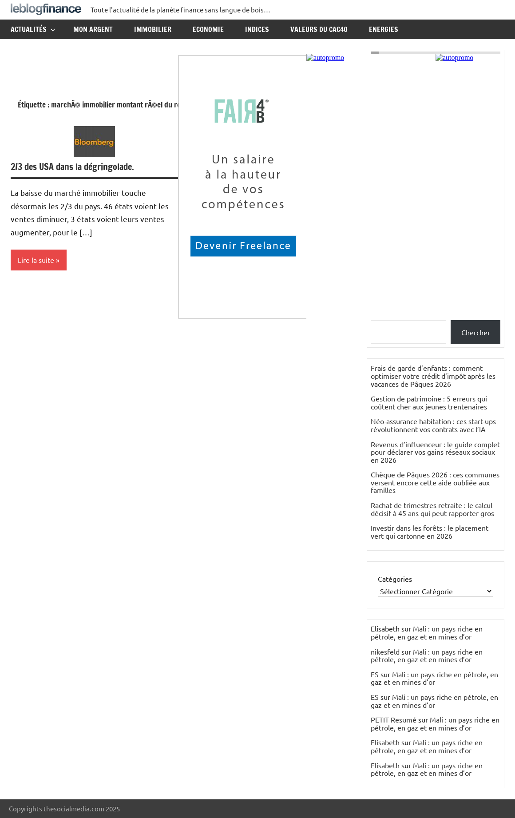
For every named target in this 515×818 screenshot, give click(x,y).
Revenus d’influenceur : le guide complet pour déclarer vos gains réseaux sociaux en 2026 (435, 452)
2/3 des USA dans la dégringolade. (72, 166)
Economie (208, 29)
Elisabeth (385, 742)
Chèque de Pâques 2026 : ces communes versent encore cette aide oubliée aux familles (435, 482)
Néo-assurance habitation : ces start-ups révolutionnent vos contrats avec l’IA (433, 425)
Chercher (475, 332)
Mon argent (93, 29)
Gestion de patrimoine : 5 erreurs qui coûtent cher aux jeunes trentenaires (429, 402)
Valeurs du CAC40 (319, 29)
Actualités (33, 29)
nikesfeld (385, 651)
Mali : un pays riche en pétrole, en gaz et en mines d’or (427, 632)
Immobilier (152, 29)
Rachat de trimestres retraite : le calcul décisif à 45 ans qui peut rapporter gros (432, 508)
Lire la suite (36, 259)
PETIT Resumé (393, 719)
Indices (257, 29)
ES (375, 674)
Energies (383, 29)
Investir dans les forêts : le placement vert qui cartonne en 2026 (429, 531)
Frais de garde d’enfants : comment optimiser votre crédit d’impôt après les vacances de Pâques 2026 (433, 375)
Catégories (395, 578)
